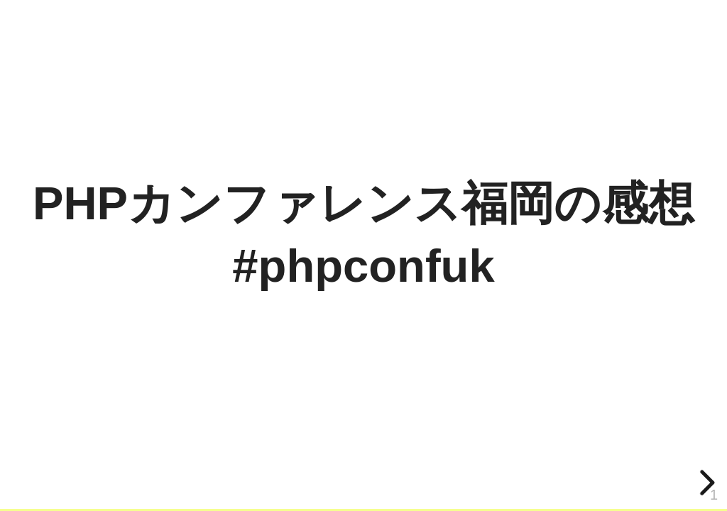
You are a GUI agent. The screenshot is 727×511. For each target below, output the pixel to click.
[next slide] (705, 482)
